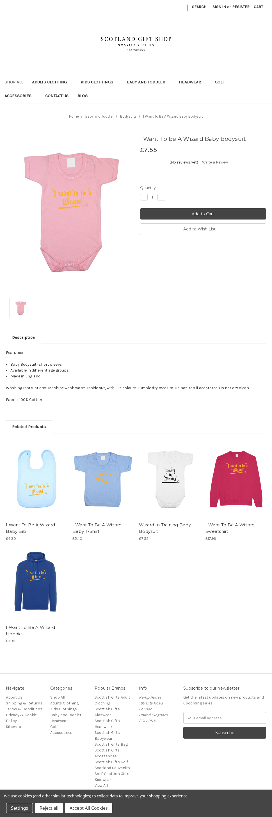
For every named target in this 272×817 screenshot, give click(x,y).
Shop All (13, 82)
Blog (82, 95)
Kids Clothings (99, 82)
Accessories (20, 95)
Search (199, 6)
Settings (19, 808)
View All (101, 785)
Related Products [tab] (29, 426)
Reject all (49, 808)
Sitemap (13, 726)
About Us (14, 697)
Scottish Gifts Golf (111, 762)
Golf (222, 82)
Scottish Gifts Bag (111, 744)
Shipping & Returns (24, 703)
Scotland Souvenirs (112, 767)
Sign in (219, 6)
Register (241, 6)
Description (23, 337)
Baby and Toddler (148, 82)
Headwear (192, 82)
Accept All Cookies (89, 808)
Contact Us (56, 95)
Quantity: (148, 187)
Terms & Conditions (24, 709)
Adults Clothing (52, 82)
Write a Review (215, 162)
